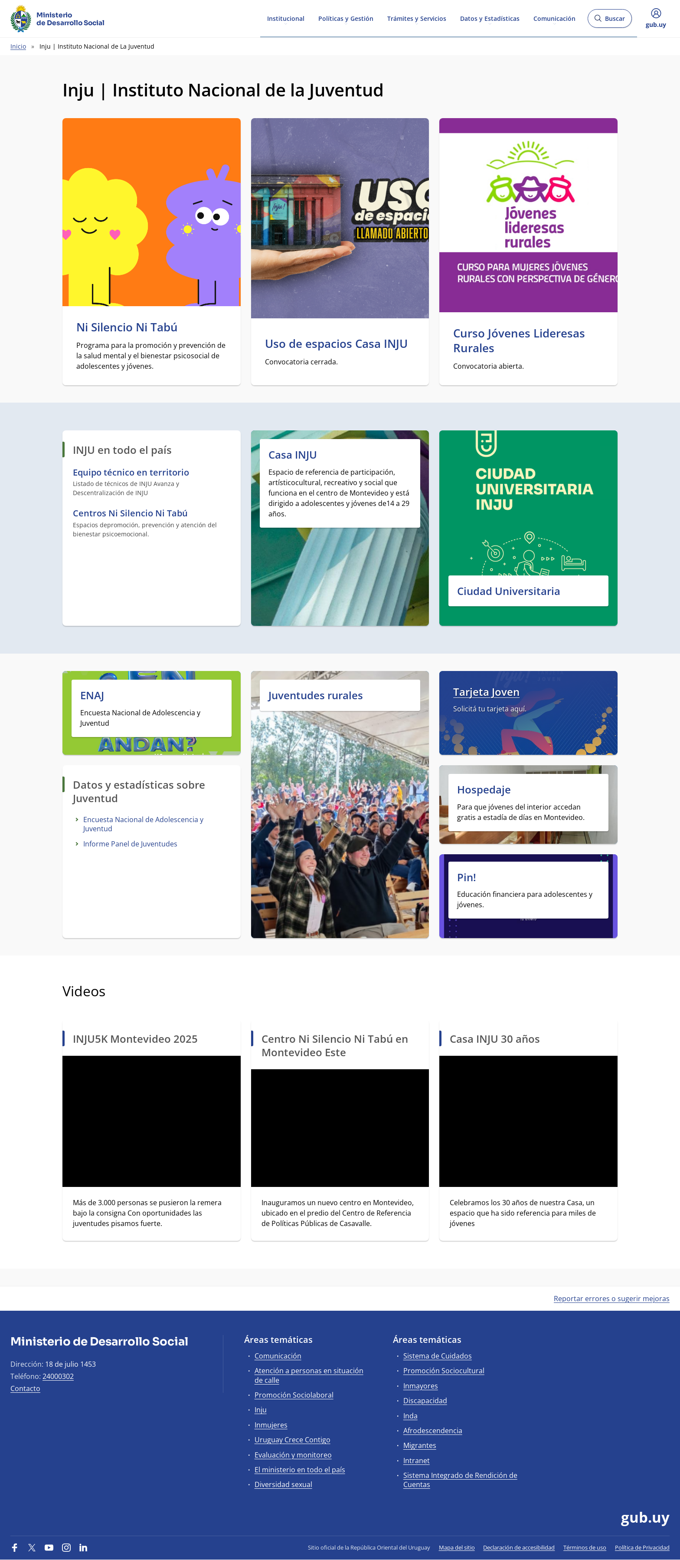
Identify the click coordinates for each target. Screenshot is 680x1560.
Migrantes (419, 1445)
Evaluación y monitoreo (293, 1455)
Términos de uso (584, 1547)
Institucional (285, 18)
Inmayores (420, 1386)
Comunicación (554, 18)
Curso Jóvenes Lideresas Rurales (519, 341)
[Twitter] (32, 1547)
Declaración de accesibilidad (519, 1547)
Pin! (466, 877)
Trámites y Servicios (416, 18)
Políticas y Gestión (345, 18)
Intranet (416, 1460)
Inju (261, 1410)
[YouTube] (49, 1547)
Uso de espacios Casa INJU (336, 344)
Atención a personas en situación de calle (309, 1375)
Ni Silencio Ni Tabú (127, 327)
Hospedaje (484, 789)
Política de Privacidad (642, 1547)
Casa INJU (292, 454)
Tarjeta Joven (486, 691)
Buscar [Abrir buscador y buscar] (609, 21)
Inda (410, 1416)
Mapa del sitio (457, 1547)
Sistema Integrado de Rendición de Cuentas (460, 1480)
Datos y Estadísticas (490, 18)
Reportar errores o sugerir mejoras (612, 1298)
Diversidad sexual (283, 1484)
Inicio (18, 46)
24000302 (58, 1376)
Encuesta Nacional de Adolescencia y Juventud (143, 824)
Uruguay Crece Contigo (292, 1439)
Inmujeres (271, 1425)
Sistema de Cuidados (437, 1356)
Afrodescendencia (432, 1430)
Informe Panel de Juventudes (130, 844)
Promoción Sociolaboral (294, 1395)
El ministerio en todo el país (300, 1469)
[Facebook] (14, 1547)
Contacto (25, 1388)
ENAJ (92, 695)
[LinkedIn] (83, 1547)
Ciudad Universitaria (508, 591)
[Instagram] (66, 1547)
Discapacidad (425, 1400)
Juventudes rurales (315, 695)
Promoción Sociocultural (443, 1370)
